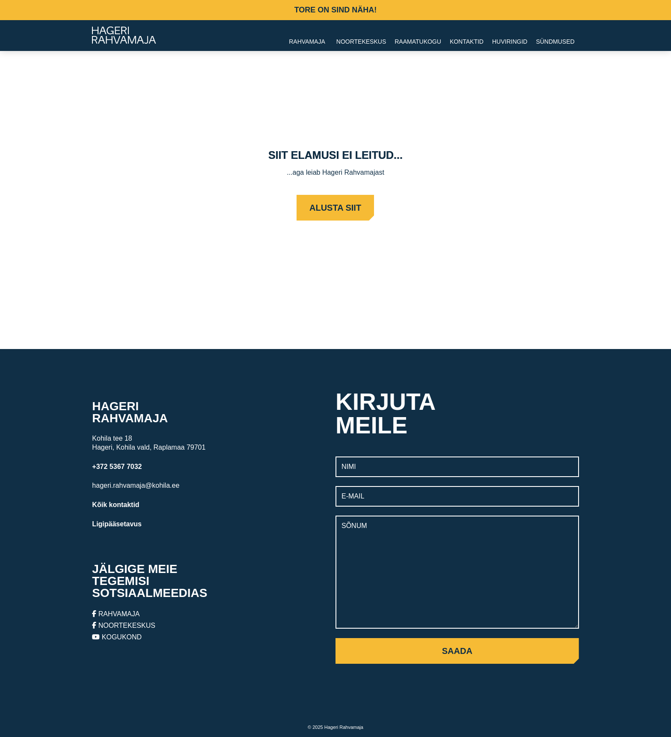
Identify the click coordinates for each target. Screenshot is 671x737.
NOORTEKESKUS (123, 625)
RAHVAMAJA (116, 614)
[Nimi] (457, 467)
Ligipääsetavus (117, 524)
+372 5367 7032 (117, 466)
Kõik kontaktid (115, 504)
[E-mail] (457, 496)
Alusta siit (335, 207)
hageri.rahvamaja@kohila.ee (135, 485)
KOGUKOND (117, 637)
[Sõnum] (457, 572)
